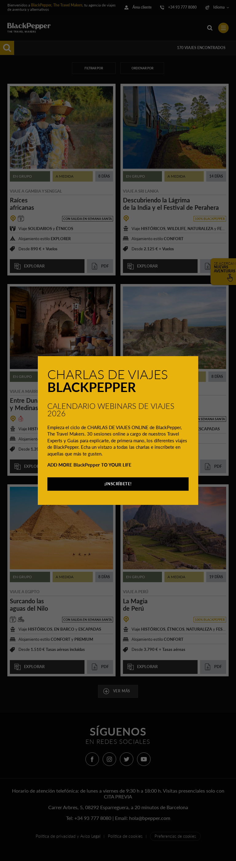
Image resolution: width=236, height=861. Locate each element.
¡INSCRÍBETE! (118, 483)
